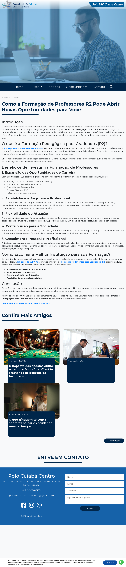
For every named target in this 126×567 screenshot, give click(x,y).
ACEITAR (110, 562)
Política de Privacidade (31, 516)
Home (19, 87)
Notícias (54, 87)
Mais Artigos (114, 441)
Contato (99, 87)
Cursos (35, 87)
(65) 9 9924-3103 (31, 490)
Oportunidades (76, 87)
